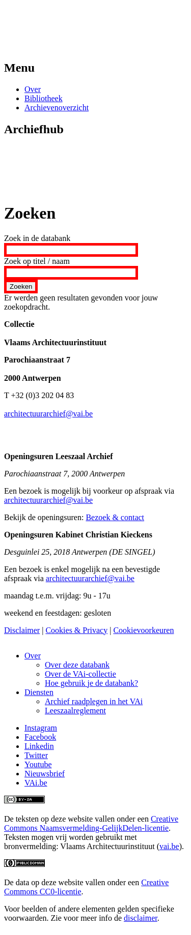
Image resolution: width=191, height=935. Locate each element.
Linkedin (39, 746)
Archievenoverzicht (56, 107)
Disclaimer (22, 630)
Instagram (40, 727)
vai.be (169, 846)
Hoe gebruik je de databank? (91, 683)
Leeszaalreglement (75, 710)
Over (32, 89)
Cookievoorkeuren (143, 630)
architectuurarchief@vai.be (48, 413)
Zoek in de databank (37, 238)
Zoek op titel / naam (37, 261)
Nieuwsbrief (44, 773)
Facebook (40, 737)
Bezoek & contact (115, 517)
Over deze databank (77, 664)
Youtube (38, 764)
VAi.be (35, 782)
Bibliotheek (43, 98)
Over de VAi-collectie (80, 674)
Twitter (36, 755)
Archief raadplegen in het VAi (94, 701)
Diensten (38, 692)
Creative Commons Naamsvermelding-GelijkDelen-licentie (91, 823)
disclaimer (140, 918)
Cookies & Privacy (76, 630)
